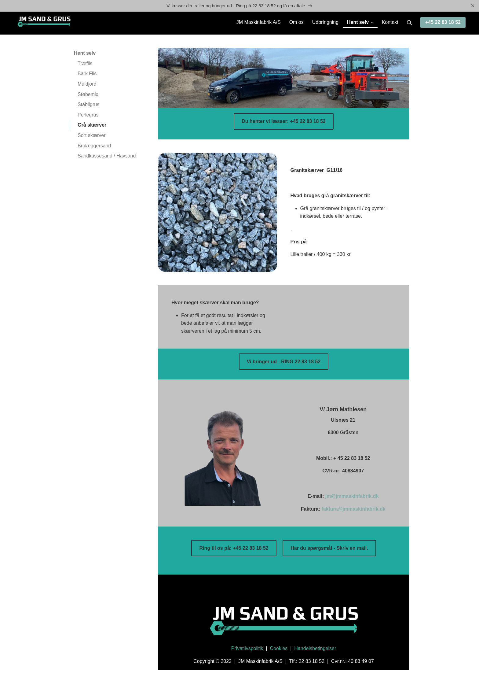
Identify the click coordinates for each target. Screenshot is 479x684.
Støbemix (88, 94)
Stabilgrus (88, 104)
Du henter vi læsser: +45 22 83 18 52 (283, 121)
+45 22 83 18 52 (443, 22)
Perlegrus (88, 115)
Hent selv (85, 53)
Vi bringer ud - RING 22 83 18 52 (284, 361)
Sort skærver (92, 135)
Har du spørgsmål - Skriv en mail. (329, 548)
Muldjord (87, 84)
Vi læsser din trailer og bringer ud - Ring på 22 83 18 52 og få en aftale (239, 6)
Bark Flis (87, 74)
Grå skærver (92, 125)
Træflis (85, 63)
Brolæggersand (94, 146)
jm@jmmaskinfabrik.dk (352, 496)
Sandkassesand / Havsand (107, 156)
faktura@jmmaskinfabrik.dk (353, 509)
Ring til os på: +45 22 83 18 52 (233, 548)
